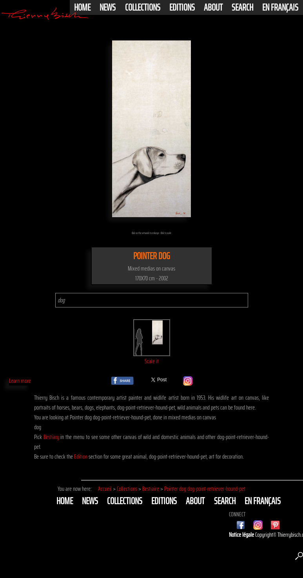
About (213, 7)
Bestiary (51, 437)
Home (82, 7)
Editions (182, 7)
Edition (80, 456)
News (108, 7)
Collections (142, 7)
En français (280, 7)
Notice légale (242, 535)
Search (242, 7)
